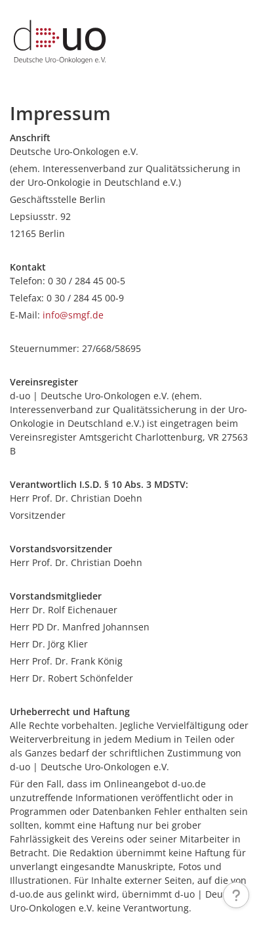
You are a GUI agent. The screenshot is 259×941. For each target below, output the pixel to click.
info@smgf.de (73, 315)
